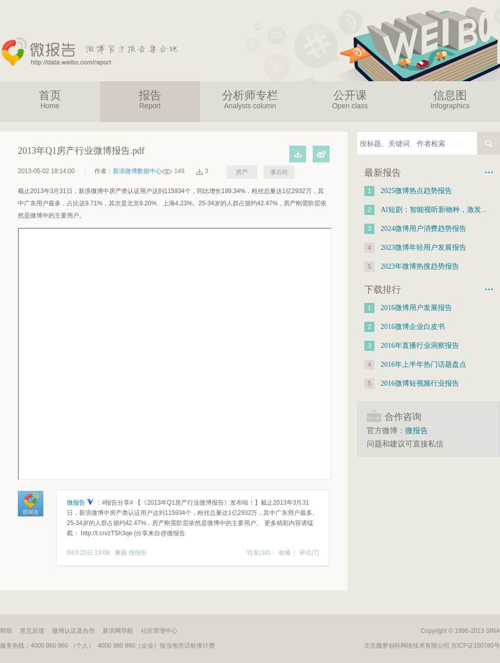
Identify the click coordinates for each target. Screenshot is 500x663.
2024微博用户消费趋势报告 (423, 228)
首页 (50, 99)
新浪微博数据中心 (137, 171)
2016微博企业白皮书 (413, 326)
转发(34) (258, 552)
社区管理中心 (159, 630)
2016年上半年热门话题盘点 (423, 364)
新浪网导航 (118, 630)
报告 (150, 99)
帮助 (6, 630)
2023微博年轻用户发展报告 (423, 247)
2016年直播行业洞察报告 (420, 345)
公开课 (350, 99)
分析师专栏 (250, 99)
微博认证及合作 (73, 630)
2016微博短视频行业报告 (420, 383)
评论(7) (309, 552)
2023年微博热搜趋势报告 (420, 266)
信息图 (450, 99)
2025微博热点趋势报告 (416, 191)
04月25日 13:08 (88, 552)
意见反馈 (32, 630)
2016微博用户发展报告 (416, 308)
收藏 (285, 552)
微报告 (77, 502)
